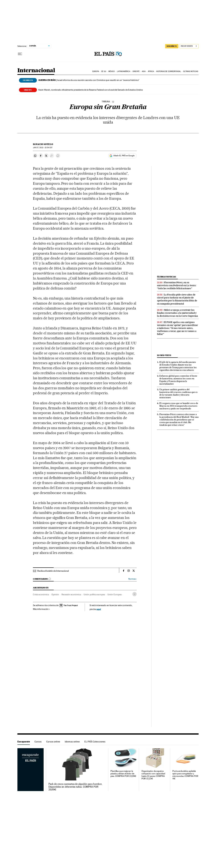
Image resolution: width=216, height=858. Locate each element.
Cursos (38, 741)
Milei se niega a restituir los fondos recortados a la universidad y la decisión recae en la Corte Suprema (177, 313)
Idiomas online (72, 741)
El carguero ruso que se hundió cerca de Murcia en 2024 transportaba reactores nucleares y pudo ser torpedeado (178, 406)
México (111, 71)
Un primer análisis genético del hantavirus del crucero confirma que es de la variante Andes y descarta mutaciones (178, 393)
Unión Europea (114, 594)
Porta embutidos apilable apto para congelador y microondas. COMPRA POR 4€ (185, 775)
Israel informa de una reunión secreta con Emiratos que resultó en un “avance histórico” (88, 80)
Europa (95, 71)
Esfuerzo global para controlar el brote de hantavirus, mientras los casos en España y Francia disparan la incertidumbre (178, 380)
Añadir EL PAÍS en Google (123, 156)
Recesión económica (71, 594)
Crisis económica (41, 594)
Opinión (55, 594)
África (151, 71)
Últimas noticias (190, 71)
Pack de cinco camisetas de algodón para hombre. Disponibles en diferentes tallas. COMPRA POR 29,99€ (75, 787)
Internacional (36, 71)
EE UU (103, 71)
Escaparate (23, 741)
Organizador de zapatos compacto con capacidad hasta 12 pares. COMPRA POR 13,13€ (153, 775)
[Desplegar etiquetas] (134, 594)
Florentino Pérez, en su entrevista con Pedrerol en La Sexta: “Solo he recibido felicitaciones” (176, 285)
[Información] (113, 101)
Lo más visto (164, 355)
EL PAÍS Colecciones (94, 741)
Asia (143, 71)
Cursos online (53, 741)
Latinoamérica (123, 71)
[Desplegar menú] (19, 53)
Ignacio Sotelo (43, 144)
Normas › (132, 579)
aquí (98, 609)
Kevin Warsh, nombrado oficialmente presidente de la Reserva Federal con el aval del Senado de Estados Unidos (90, 90)
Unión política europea (94, 594)
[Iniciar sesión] (189, 46)
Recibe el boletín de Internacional (53, 571)
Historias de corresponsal (168, 71)
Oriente (136, 71)
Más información (41, 609)
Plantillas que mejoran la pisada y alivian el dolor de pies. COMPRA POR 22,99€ (123, 773)
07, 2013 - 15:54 (42, 148)
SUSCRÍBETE (172, 46)
